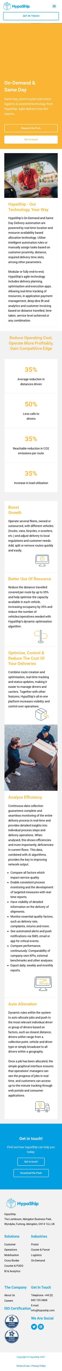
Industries (39, 1236)
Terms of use (22, 1366)
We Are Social (42, 1318)
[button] (54, 6)
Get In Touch (41, 1287)
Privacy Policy (38, 1366)
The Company (15, 1287)
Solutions (11, 1236)
